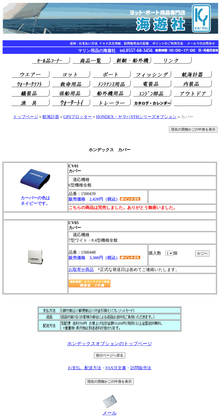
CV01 (74, 166)
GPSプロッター (77, 117)
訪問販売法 (140, 368)
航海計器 (50, 117)
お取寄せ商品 (81, 269)
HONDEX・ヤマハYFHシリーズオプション (136, 117)
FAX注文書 (115, 368)
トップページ (25, 117)
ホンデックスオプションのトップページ (109, 343)
